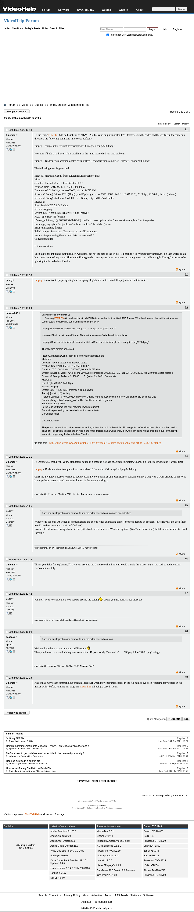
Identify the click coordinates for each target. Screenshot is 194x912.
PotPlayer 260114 (59, 855)
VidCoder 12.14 (105, 836)
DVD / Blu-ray (85, 10)
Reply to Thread (17, 111)
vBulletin (102, 805)
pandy (9, 280)
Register (178, 29)
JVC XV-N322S (151, 855)
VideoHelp (158, 795)
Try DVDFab (32, 814)
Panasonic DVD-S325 (155, 860)
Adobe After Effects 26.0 (62, 841)
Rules (45, 28)
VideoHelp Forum (21, 20)
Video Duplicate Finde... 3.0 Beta (67, 850)
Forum (46, 10)
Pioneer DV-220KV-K (154, 870)
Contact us (55, 895)
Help (164, 29)
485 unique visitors (25, 845)
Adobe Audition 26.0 (60, 836)
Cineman (11, 135)
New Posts (17, 28)
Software (63, 10)
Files (61, 28)
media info (85, 686)
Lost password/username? (140, 35)
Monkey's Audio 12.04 (108, 855)
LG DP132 (149, 836)
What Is (123, 10)
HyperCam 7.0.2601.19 (108, 850)
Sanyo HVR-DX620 (153, 831)
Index (7, 28)
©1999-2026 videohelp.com (97, 908)
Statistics (135, 895)
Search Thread (180, 123)
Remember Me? (116, 35)
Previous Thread (89, 780)
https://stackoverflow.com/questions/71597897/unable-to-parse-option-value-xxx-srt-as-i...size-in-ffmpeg (105, 443)
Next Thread (108, 780)
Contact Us (146, 795)
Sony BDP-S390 (152, 846)
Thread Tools (163, 123)
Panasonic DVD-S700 (155, 875)
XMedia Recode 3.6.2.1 (109, 846)
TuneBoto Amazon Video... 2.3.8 (113, 841)
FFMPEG (53, 135)
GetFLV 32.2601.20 (107, 875)
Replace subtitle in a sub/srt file (23, 760)
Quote (180, 269)
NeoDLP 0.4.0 (57, 878)
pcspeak (10, 637)
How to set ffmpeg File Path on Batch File (28, 768)
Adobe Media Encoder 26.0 (64, 846)
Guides (106, 10)
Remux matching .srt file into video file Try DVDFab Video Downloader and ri (47, 745)
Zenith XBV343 (151, 850)
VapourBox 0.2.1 (105, 831)
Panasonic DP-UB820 (155, 841)
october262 (12, 313)
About (139, 10)
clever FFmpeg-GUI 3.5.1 (110, 865)
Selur (9, 511)
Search (54, 28)
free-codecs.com (102, 901)
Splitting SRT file (15, 738)
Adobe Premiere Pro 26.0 (63, 831)
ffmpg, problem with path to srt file (69, 104)
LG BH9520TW (151, 865)
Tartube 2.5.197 (58, 873)
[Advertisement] (99, 70)
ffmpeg (38, 280)
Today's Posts (32, 28)
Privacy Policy (72, 895)
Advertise (96, 895)
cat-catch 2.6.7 (104, 860)
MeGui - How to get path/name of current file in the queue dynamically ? (45, 753)
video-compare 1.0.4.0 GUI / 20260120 (70, 868)
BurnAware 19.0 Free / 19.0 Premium (116, 870)
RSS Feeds (121, 895)
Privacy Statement (174, 795)
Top (186, 718)
